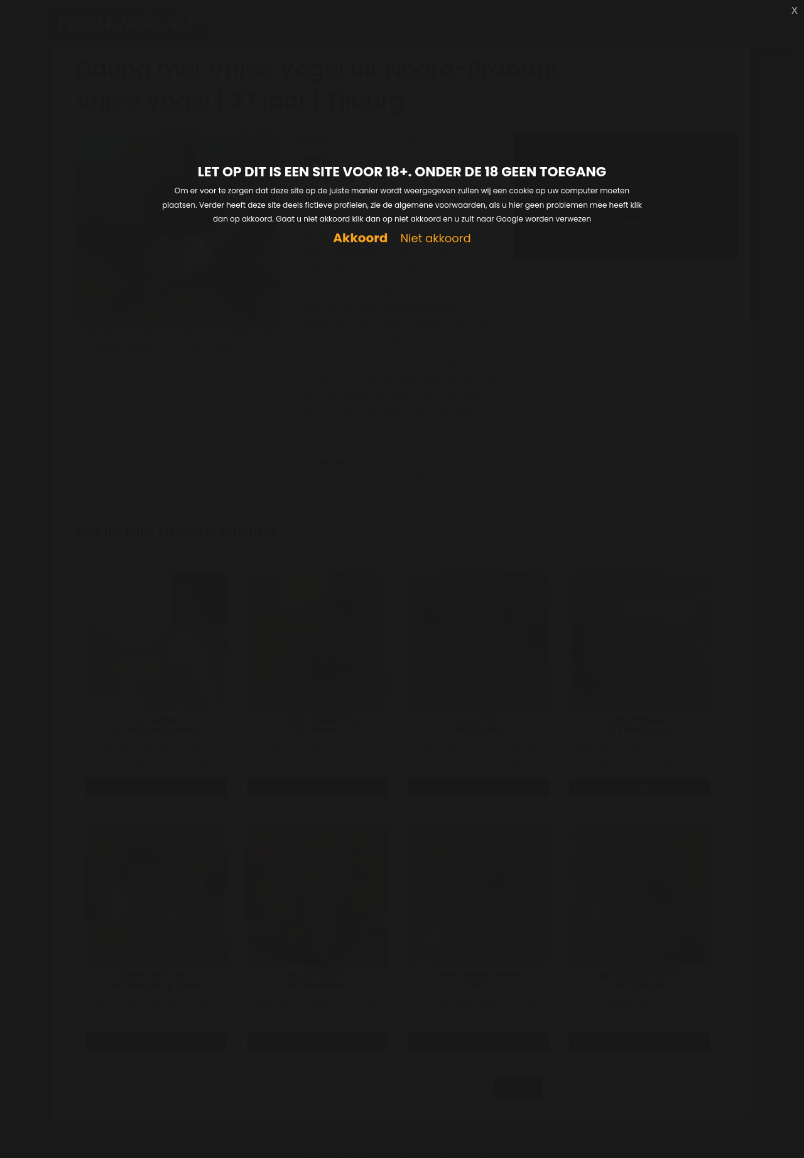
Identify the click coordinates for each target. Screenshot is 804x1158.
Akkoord (360, 238)
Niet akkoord (435, 239)
